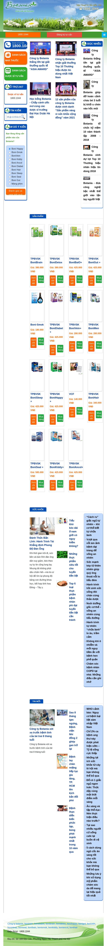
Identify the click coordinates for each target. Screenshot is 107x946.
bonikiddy (53, 927)
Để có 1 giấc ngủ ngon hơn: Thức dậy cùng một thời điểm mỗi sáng (94, 791)
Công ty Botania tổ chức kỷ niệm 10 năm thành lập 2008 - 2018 (91, 127)
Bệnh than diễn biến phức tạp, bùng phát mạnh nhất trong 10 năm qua (73, 830)
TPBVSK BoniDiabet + (56, 328)
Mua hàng (41, 279)
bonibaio (32, 927)
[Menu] (104, 34)
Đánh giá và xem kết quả (15, 192)
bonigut (82, 924)
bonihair (73, 927)
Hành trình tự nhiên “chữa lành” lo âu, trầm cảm (94, 629)
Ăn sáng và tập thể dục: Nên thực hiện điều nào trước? (94, 813)
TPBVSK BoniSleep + (37, 398)
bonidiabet (39, 924)
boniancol (63, 927)
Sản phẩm (37, 216)
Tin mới (36, 701)
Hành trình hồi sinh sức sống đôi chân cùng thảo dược (94, 591)
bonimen (28, 924)
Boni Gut (16, 180)
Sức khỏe (38, 509)
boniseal (22, 927)
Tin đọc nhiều (92, 43)
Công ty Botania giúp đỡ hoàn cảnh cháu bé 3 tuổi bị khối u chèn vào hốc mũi (91, 95)
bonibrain (50, 924)
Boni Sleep (17, 173)
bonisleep (12, 927)
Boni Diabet (17, 166)
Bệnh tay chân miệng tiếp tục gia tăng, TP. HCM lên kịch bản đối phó (73, 778)
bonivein (91, 924)
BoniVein (16, 156)
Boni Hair (16, 170)
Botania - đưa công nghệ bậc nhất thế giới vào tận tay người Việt (91, 191)
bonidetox (61, 924)
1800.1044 (23, 34)
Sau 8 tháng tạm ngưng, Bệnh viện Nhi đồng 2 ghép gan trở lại (73, 730)
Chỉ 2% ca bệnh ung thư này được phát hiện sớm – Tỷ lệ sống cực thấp (93, 742)
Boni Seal (16, 177)
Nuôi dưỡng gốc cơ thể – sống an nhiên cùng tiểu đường (94, 610)
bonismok (42, 927)
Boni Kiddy (17, 159)
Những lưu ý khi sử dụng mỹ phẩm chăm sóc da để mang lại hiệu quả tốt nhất (94, 884)
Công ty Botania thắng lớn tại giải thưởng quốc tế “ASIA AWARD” (91, 62)
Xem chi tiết (33, 281)
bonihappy (72, 924)
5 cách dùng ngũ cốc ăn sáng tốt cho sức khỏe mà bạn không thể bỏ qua (94, 858)
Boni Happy (17, 149)
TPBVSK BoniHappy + (56, 398)
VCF (71, 394)
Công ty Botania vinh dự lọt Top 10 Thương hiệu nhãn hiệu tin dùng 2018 (91, 159)
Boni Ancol (17, 163)
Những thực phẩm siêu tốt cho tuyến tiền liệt (73, 565)
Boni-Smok (17, 152)
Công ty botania (15, 924)
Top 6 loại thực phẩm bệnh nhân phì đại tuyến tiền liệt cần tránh (73, 601)
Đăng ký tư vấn (64, 34)
